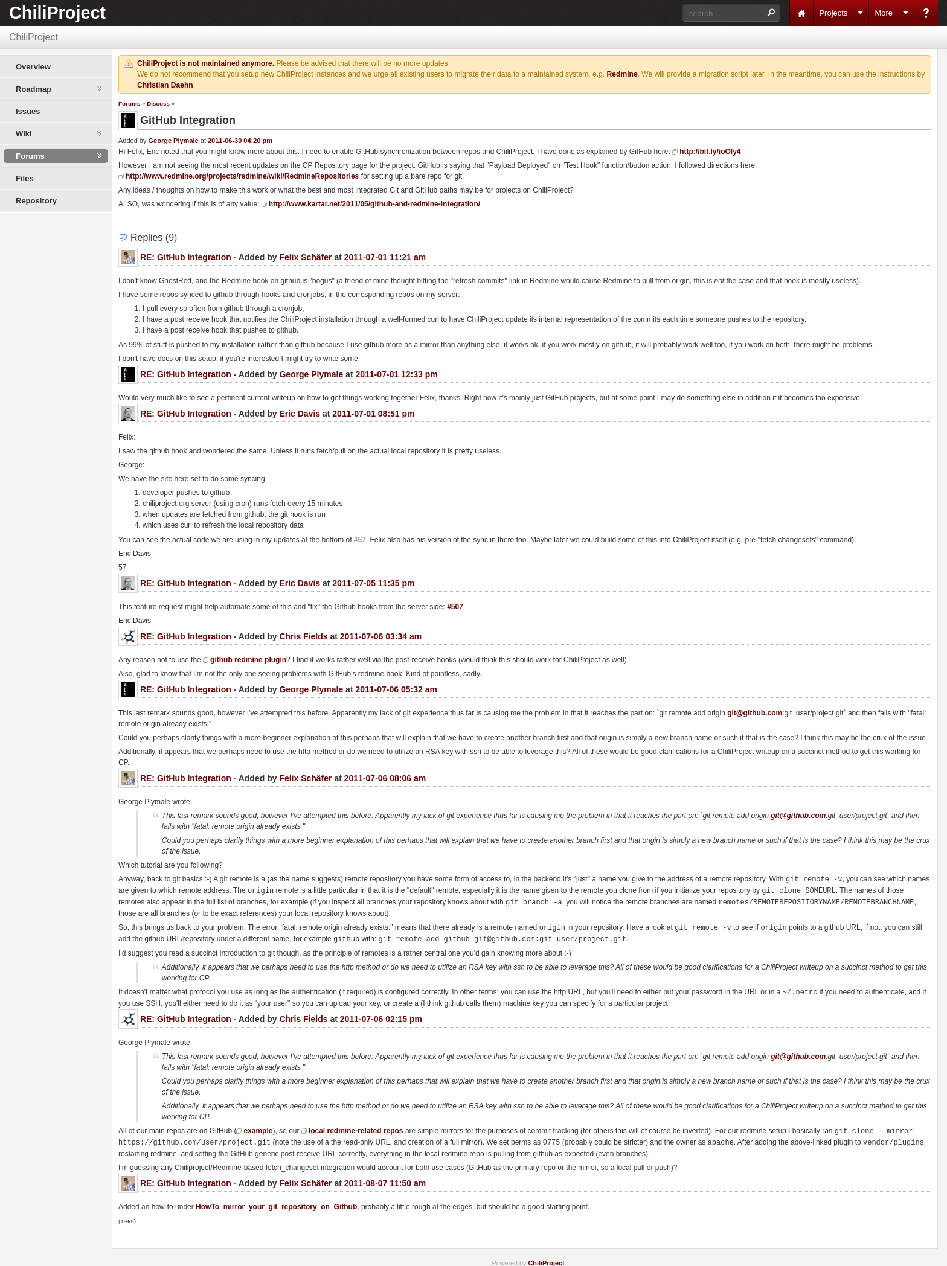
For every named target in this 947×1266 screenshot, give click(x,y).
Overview (33, 66)
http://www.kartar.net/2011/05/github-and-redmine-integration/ (374, 204)
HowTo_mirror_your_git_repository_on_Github (276, 1202)
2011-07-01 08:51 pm (373, 413)
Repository (36, 200)
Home (801, 13)
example (257, 1127)
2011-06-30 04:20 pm (240, 140)
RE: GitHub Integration (185, 257)
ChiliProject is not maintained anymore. (205, 63)
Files (25, 178)
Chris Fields (303, 636)
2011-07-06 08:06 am (385, 778)
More (884, 13)
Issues (28, 111)
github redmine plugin (248, 660)
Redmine (622, 74)
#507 (455, 607)
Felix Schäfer (305, 257)
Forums (129, 103)
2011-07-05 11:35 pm (373, 583)
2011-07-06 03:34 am (381, 636)
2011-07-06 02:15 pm (381, 1015)
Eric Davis (299, 413)
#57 (360, 539)
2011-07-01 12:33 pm (396, 374)
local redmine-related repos (356, 1127)
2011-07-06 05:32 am (396, 689)
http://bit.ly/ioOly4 (709, 151)
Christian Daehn (165, 85)
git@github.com (754, 713)
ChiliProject (57, 12)
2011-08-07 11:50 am (385, 1178)
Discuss (158, 103)
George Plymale (174, 140)
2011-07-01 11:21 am (385, 257)
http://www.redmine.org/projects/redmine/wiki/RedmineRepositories (242, 176)
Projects (833, 13)
